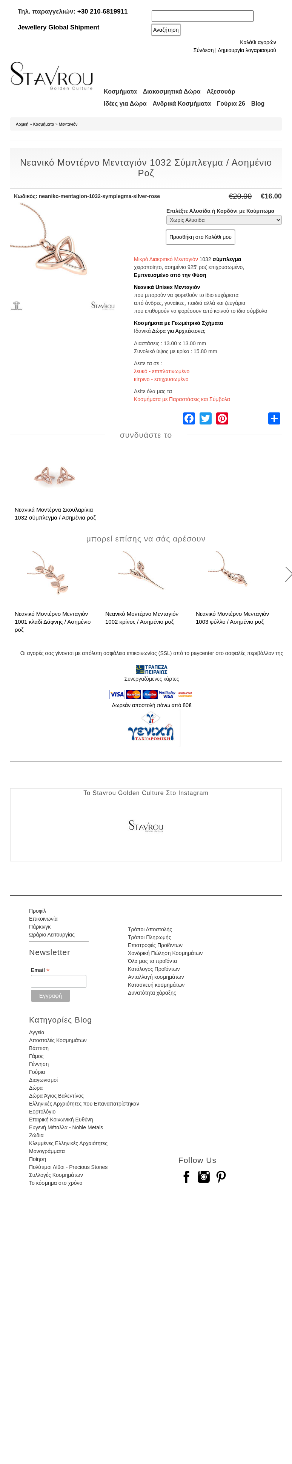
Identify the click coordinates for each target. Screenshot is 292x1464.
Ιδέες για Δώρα (125, 103)
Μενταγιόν (68, 124)
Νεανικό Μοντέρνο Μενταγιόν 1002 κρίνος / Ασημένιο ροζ (141, 618)
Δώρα (36, 1088)
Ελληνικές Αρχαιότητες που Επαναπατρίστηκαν (84, 1104)
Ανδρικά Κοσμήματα (182, 103)
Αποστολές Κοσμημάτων (58, 1040)
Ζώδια (36, 1135)
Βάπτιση (39, 1048)
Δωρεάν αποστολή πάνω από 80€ (151, 705)
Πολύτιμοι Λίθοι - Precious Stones (68, 1167)
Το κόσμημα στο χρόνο (55, 1183)
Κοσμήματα (120, 91)
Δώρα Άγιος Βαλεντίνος (56, 1096)
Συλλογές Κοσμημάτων (56, 1175)
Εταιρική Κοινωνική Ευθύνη (61, 1119)
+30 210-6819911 (102, 11)
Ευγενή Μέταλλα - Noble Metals (66, 1127)
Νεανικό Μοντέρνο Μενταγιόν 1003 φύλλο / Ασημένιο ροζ (232, 618)
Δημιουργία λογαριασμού (247, 50)
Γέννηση (39, 1064)
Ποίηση (37, 1159)
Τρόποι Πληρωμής (149, 937)
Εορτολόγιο (42, 1112)
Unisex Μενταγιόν (177, 287)
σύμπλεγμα (227, 259)
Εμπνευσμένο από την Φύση (170, 275)
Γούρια (37, 1072)
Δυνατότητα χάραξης (152, 993)
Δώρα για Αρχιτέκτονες (178, 331)
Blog (258, 103)
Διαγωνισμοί (43, 1080)
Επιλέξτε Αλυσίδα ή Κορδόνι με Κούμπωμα (220, 211)
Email (40, 970)
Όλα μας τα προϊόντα (152, 961)
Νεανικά (144, 287)
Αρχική (22, 124)
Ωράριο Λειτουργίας (52, 935)
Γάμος (36, 1056)
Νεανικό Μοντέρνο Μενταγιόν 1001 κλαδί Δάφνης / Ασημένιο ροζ (53, 622)
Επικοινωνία (43, 919)
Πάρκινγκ (40, 927)
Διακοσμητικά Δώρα (172, 91)
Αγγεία (37, 1032)
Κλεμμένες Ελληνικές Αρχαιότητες (68, 1143)
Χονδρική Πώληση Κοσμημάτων (165, 953)
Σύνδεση (204, 50)
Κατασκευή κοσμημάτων (156, 985)
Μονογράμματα (47, 1151)
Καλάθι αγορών (258, 42)
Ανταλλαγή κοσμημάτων (156, 977)
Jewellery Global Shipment (58, 27)
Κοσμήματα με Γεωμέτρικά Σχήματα (178, 323)
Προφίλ (37, 911)
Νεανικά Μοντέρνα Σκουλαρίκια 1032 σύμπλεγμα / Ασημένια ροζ (55, 513)
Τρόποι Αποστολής (150, 929)
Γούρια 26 (231, 103)
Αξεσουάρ (221, 91)
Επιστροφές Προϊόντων (155, 945)
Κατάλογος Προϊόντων (154, 969)
